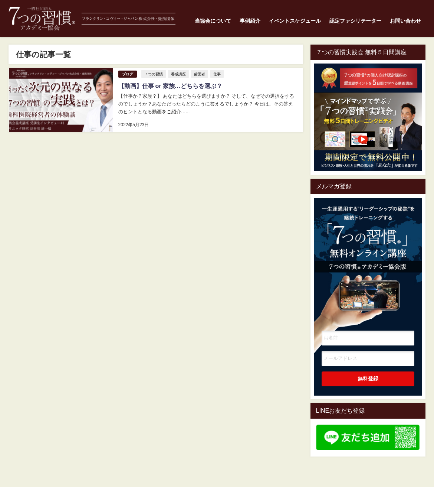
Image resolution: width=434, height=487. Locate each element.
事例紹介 (250, 20)
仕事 (216, 74)
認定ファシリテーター (355, 20)
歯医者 (199, 74)
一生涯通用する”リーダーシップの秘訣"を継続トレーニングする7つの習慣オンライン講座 (368, 253)
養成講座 (178, 74)
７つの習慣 (153, 74)
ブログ (127, 74)
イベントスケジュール (295, 20)
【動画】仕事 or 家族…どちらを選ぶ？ (170, 86)
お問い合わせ (405, 20)
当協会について (213, 20)
